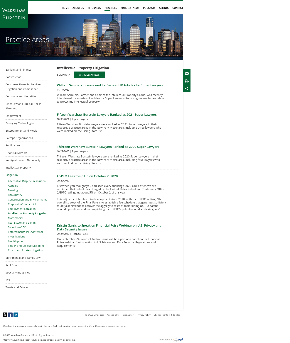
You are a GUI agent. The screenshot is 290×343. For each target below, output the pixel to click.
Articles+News (130, 8)
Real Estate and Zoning (22, 222)
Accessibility (113, 314)
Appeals (13, 185)
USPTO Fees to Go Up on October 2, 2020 (87, 176)
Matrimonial (15, 218)
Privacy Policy (144, 314)
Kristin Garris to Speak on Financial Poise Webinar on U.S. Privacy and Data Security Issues (109, 227)
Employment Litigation (22, 208)
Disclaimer (128, 314)
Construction (13, 77)
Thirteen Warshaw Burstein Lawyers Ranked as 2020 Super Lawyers (108, 147)
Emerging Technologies (20, 123)
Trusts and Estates (17, 287)
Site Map (175, 314)
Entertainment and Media (22, 130)
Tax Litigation (16, 241)
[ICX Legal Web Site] (171, 339)
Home (65, 8)
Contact (177, 8)
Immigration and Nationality (23, 160)
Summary (63, 74)
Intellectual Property (18, 167)
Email (187, 73)
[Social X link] (5, 315)
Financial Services (17, 152)
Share (187, 88)
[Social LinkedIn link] (16, 315)
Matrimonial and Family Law (23, 257)
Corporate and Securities (21, 96)
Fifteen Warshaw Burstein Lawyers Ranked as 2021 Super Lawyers (107, 114)
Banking (13, 190)
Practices (110, 8)
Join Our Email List (94, 314)
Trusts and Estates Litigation (25, 250)
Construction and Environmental (28, 199)
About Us (78, 8)
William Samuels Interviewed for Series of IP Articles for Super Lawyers (110, 85)
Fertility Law (13, 145)
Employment (13, 116)
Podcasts (149, 8)
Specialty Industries (18, 272)
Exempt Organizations (19, 138)
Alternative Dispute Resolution (27, 181)
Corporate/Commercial (22, 204)
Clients (164, 8)
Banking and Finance (18, 69)
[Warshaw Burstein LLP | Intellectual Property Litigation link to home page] (14, 14)
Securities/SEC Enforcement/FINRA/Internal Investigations (25, 231)
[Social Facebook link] (10, 315)
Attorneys (94, 8)
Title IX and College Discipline (26, 245)
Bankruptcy (15, 195)
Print (187, 81)
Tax (8, 280)
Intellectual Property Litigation (27, 213)
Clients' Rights (161, 314)
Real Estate (12, 265)
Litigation (12, 175)
